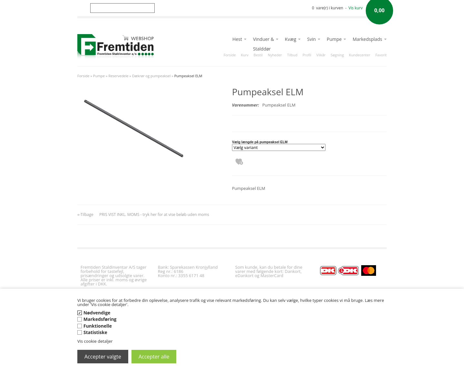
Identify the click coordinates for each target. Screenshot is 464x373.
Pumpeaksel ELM (188, 75)
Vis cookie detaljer (95, 341)
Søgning (337, 54)
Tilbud (292, 54)
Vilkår (320, 54)
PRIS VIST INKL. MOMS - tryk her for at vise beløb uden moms (154, 214)
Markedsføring (100, 319)
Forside (230, 54)
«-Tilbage (85, 214)
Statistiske (95, 332)
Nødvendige (97, 313)
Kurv (244, 54)
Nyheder (275, 54)
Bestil (258, 54)
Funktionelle (97, 326)
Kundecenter (359, 54)
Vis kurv (356, 8)
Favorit (381, 54)
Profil (307, 54)
